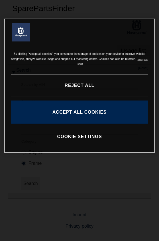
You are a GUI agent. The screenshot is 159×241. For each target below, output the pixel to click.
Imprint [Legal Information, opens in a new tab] (80, 63)
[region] (79, 86)
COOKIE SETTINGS (79, 136)
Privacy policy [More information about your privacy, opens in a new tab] (143, 59)
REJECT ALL (79, 85)
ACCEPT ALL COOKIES (79, 112)
